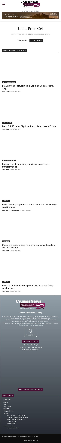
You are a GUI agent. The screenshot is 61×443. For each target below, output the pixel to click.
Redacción (5, 91)
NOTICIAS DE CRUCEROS (9, 82)
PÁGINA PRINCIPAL (36, 40)
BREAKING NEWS (7, 122)
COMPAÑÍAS (6, 201)
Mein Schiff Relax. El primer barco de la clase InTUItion (29, 126)
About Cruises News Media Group (30, 389)
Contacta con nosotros (30, 341)
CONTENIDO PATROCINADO (10, 210)
